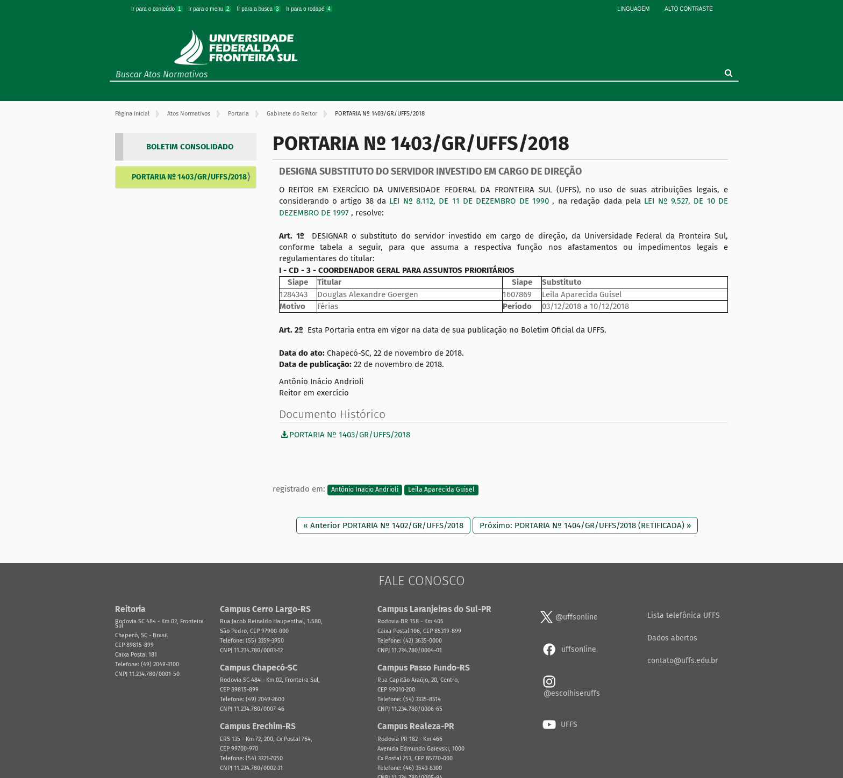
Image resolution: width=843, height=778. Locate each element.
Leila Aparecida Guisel (441, 489)
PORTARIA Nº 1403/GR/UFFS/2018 (189, 177)
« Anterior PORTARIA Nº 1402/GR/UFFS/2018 (383, 525)
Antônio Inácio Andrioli (364, 489)
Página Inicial (132, 113)
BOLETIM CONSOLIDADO (189, 147)
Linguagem (633, 9)
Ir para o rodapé (309, 9)
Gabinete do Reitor (292, 113)
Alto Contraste (689, 9)
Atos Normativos (188, 113)
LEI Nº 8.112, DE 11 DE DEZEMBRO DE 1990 (470, 201)
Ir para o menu (210, 9)
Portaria (238, 113)
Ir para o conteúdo (157, 9)
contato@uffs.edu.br (682, 660)
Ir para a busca (259, 9)
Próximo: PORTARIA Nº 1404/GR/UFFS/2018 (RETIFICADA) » (585, 525)
